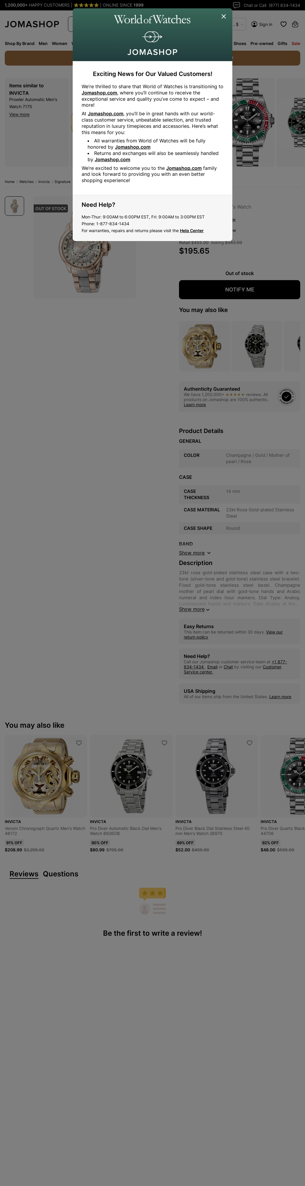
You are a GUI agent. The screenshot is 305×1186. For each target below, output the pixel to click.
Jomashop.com (99, 93)
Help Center (192, 230)
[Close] (224, 17)
